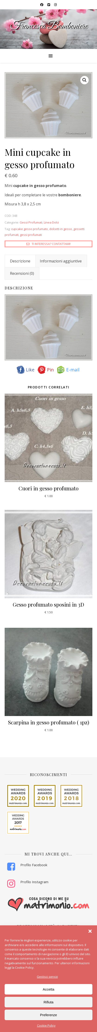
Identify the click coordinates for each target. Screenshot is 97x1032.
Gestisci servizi (47, 976)
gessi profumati (31, 235)
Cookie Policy (46, 1025)
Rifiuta (48, 1002)
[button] (90, 931)
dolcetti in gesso (60, 229)
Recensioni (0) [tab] (22, 273)
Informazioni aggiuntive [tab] (61, 261)
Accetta (48, 989)
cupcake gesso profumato (29, 229)
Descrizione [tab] (20, 261)
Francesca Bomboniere (48, 26)
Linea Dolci (51, 222)
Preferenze (48, 1015)
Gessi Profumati (31, 222)
